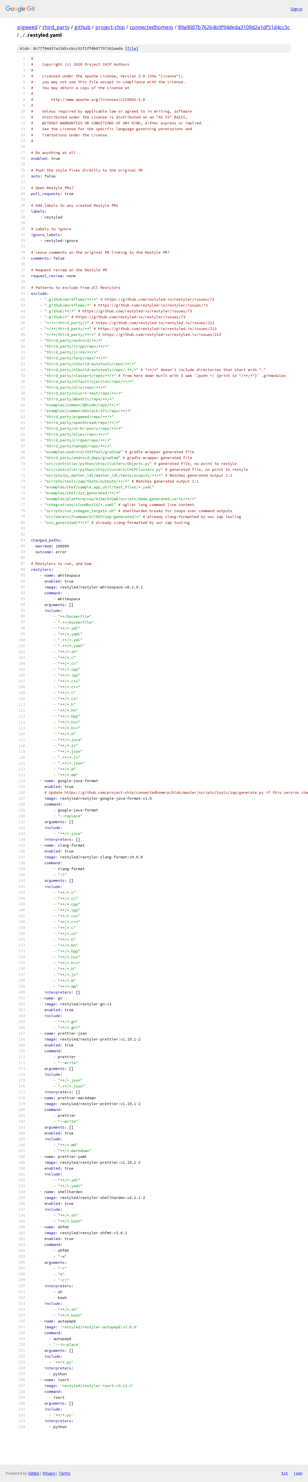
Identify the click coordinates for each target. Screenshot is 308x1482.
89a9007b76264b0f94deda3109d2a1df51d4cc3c (234, 27)
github (82, 27)
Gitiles (33, 1473)
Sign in (296, 8)
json (297, 1473)
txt (284, 1473)
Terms (64, 1473)
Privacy (48, 1473)
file (131, 48)
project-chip (110, 27)
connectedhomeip (151, 27)
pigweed (27, 27)
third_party (56, 27)
